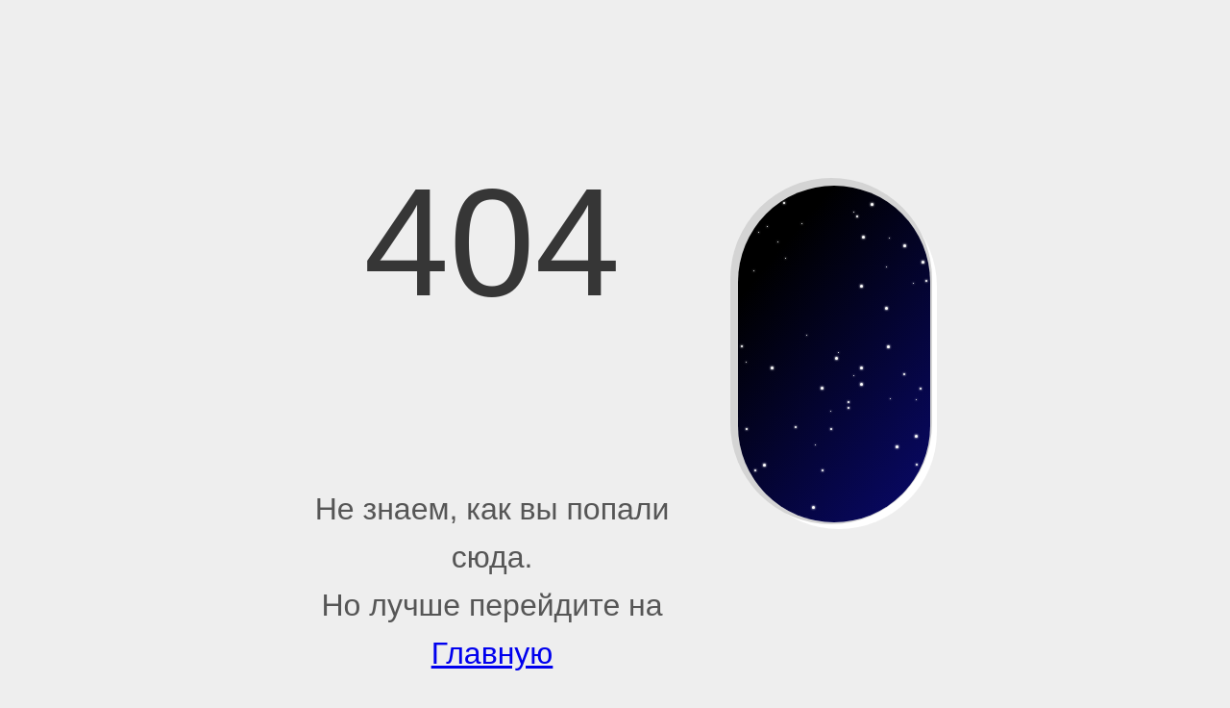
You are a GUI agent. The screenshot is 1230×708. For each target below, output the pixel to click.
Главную (492, 653)
